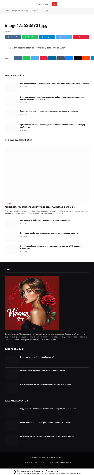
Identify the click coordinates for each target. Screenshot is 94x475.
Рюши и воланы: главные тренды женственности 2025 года (45, 423)
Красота (8, 203)
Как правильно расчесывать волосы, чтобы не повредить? (45, 385)
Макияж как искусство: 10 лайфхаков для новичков (42, 371)
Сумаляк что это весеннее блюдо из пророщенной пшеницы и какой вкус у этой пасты (52, 126)
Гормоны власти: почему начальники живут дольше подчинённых (49, 111)
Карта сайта (39, 462)
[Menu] (7, 4)
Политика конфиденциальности (59, 462)
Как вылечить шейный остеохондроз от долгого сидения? (45, 220)
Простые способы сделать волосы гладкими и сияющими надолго (49, 233)
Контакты (28, 462)
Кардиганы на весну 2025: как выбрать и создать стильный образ (48, 409)
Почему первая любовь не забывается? (37, 357)
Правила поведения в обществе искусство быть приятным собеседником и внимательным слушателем (53, 98)
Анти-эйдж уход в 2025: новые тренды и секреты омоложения (47, 436)
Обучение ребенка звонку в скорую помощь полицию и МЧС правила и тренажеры (51, 247)
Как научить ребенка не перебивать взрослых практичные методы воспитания (54, 83)
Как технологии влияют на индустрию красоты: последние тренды (40, 207)
